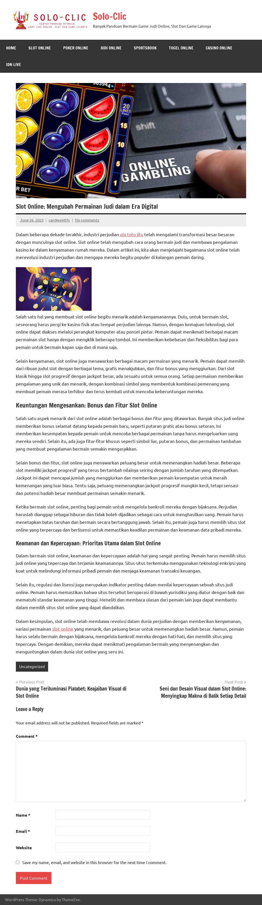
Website (24, 847)
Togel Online (181, 48)
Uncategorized (32, 666)
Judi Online (111, 48)
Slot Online (39, 48)
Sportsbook (145, 48)
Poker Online (75, 48)
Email (23, 831)
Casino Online (219, 48)
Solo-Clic (109, 16)
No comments (87, 219)
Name (23, 815)
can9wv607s (59, 219)
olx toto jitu (131, 234)
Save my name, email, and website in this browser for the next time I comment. (94, 862)
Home (11, 48)
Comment (27, 736)
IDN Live (13, 64)
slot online (62, 628)
